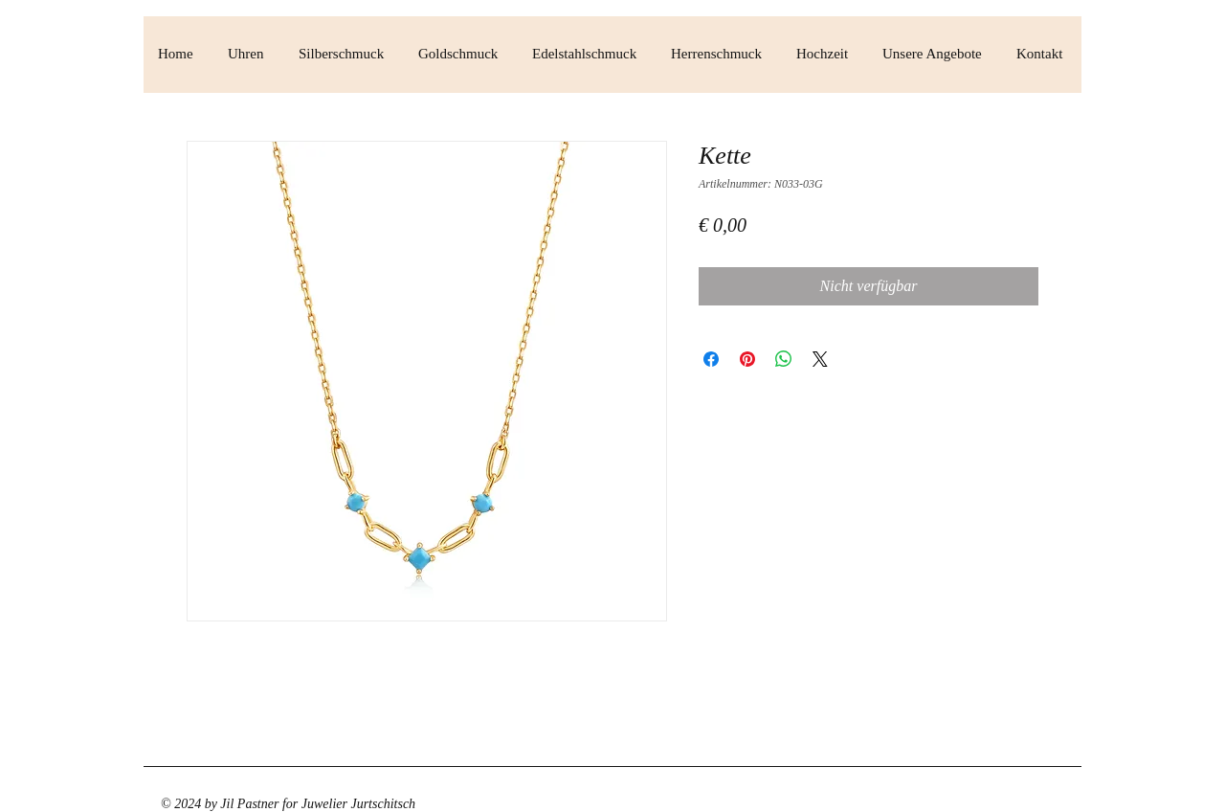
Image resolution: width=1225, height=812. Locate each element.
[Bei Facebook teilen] (711, 359)
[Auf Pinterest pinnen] (747, 359)
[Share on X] (820, 359)
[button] (248, 54)
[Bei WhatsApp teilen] (783, 359)
